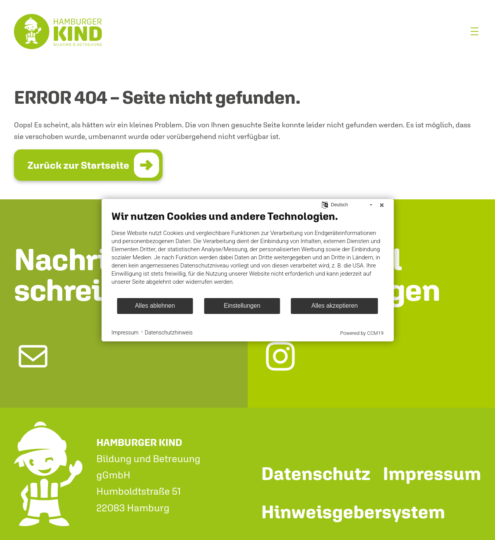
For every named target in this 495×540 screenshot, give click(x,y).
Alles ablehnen (155, 305)
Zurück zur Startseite (78, 165)
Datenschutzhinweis (169, 332)
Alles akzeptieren (334, 305)
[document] (247, 253)
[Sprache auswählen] (325, 204)
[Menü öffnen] (474, 31)
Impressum (125, 332)
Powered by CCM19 (362, 333)
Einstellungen (242, 305)
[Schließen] (381, 205)
